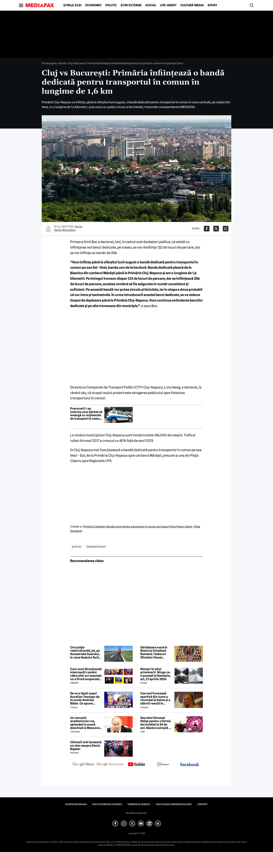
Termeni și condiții (138, 804)
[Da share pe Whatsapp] (225, 228)
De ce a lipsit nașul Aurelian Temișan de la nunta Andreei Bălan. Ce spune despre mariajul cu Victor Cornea (85, 698)
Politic (111, 5)
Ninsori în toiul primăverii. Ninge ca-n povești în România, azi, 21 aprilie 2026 (155, 674)
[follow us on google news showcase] (110, 764)
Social (150, 5)
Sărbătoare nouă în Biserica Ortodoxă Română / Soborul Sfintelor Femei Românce (153, 652)
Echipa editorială (76, 804)
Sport (212, 5)
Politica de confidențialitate (174, 804)
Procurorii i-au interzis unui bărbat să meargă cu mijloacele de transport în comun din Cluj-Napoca (86, 413)
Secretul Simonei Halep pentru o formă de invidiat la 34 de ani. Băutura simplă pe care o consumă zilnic (156, 723)
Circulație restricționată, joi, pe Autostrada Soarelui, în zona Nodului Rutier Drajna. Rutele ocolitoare (86, 652)
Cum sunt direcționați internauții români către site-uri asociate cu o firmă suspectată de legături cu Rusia (86, 674)
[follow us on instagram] (163, 764)
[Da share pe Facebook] (206, 228)
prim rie (76, 546)
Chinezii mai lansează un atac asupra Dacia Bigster (85, 746)
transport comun (96, 546)
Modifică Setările (136, 813)
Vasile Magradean (65, 229)
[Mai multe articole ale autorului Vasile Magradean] (48, 228)
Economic (93, 5)
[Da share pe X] (216, 228)
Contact (202, 804)
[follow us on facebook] (189, 765)
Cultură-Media (192, 5)
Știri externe (131, 5)
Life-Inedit (168, 5)
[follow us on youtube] (136, 764)
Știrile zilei (72, 5)
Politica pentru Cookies (107, 804)
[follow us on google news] (83, 764)
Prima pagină (49, 63)
